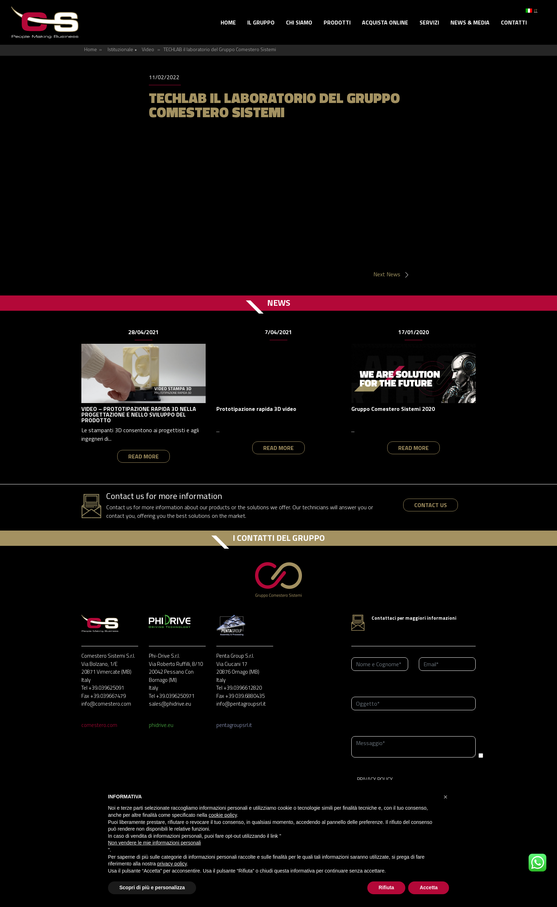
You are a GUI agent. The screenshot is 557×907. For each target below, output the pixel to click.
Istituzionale (120, 49)
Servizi (429, 22)
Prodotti (337, 22)
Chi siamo (299, 22)
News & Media (470, 22)
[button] (445, 797)
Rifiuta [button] (386, 887)
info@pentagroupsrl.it (241, 704)
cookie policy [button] (223, 815)
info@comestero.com (106, 704)
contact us (430, 505)
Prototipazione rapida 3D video (256, 408)
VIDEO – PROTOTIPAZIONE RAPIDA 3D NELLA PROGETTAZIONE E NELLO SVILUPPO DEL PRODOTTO (138, 414)
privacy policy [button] (172, 864)
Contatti (514, 22)
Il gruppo (261, 22)
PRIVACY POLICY (375, 779)
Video (148, 49)
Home (228, 22)
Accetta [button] (429, 887)
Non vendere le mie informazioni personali (154, 843)
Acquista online (385, 22)
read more (143, 456)
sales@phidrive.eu (170, 704)
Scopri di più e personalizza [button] (152, 887)
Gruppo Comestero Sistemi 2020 (393, 408)
